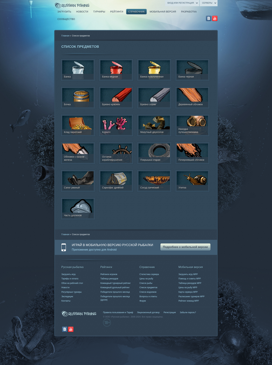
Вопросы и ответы (148, 296)
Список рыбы (145, 283)
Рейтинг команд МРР (188, 301)
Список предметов (148, 287)
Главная (65, 36)
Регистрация (170, 312)
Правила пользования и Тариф (118, 312)
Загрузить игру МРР (188, 274)
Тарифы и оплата (69, 278)
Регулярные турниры (71, 292)
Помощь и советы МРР (189, 278)
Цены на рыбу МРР (187, 287)
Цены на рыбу (146, 278)
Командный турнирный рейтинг (115, 283)
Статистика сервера (149, 274)
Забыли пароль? (188, 312)
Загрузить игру (68, 274)
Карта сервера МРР (188, 292)
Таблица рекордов (109, 278)
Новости (65, 287)
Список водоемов (147, 292)
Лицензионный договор (148, 312)
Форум (142, 301)
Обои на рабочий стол (72, 283)
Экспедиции (67, 296)
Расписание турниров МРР (191, 296)
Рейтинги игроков (108, 274)
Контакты (65, 301)
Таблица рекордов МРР (189, 283)
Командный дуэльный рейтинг (115, 287)
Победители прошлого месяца (115, 292)
